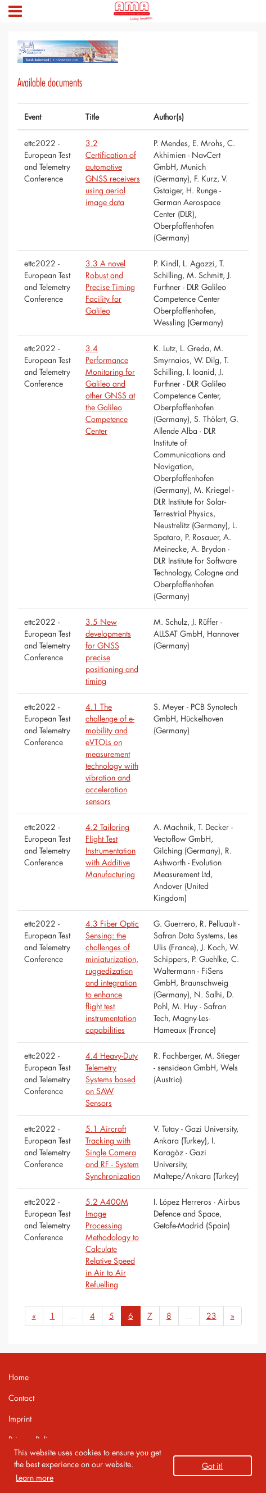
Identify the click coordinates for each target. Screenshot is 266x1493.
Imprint (19, 1418)
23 (211, 1315)
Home (18, 1377)
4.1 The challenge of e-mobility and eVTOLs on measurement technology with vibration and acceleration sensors (111, 753)
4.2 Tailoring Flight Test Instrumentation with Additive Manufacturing (110, 850)
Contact (21, 1397)
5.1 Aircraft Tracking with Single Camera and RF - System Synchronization (112, 1152)
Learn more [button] (34, 1477)
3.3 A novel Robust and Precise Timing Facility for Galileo (110, 287)
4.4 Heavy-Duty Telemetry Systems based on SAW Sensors (111, 1079)
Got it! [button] (212, 1465)
